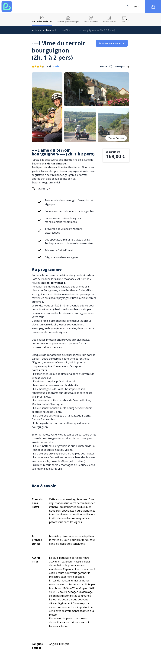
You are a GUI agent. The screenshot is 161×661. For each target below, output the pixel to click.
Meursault (51, 30)
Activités (36, 30)
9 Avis (56, 66)
